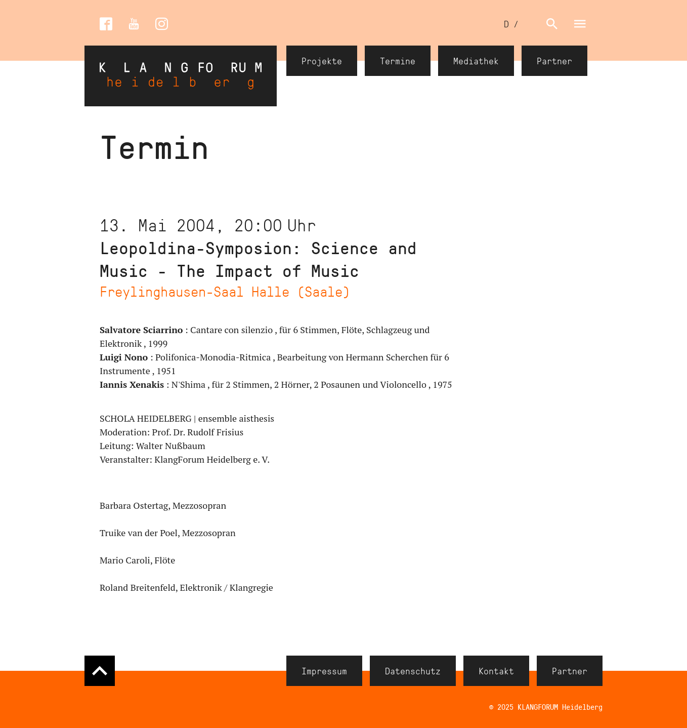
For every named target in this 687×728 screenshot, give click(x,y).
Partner (554, 61)
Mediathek (476, 61)
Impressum (324, 671)
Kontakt (496, 671)
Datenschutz (413, 671)
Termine (397, 61)
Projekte (322, 61)
